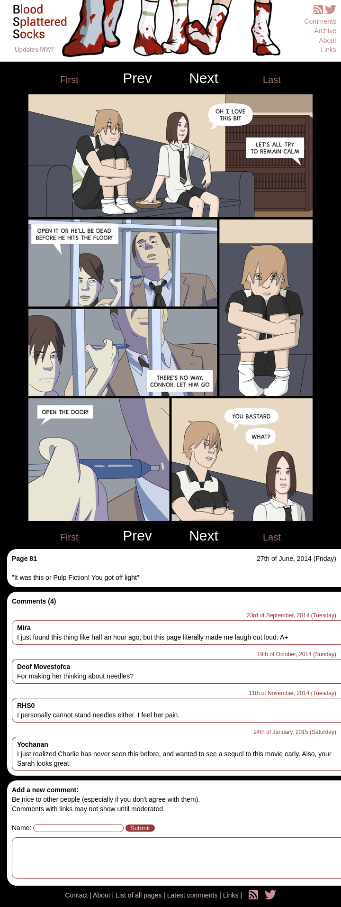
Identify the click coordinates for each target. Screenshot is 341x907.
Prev (137, 78)
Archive (325, 31)
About (327, 40)
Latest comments (193, 895)
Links (328, 50)
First (69, 79)
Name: (21, 828)
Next (203, 78)
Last (272, 79)
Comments (320, 21)
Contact (77, 895)
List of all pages (139, 895)
